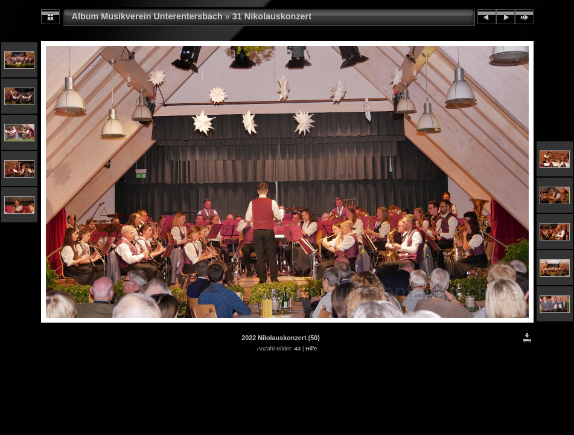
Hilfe (311, 348)
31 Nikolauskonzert (271, 16)
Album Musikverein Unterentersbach (147, 16)
